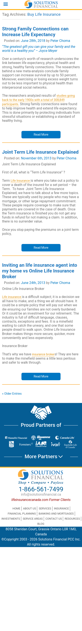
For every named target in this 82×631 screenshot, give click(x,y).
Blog (40, 523)
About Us (29, 508)
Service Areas (33, 518)
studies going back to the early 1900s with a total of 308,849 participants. (38, 100)
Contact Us (53, 518)
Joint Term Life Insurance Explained (40, 152)
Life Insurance (21, 181)
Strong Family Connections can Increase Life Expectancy (35, 31)
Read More (41, 134)
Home (16, 508)
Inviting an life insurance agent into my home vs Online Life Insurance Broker (39, 270)
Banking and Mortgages (56, 513)
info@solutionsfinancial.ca (41, 494)
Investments (10, 518)
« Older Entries (12, 394)
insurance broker (43, 354)
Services (45, 508)
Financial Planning (22, 513)
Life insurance (12, 297)
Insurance (61, 508)
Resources (72, 518)
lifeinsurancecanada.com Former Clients (41, 500)
